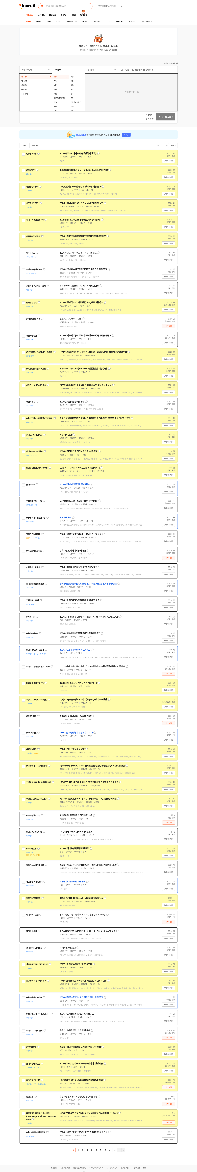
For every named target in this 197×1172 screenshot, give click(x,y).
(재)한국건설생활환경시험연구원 (39, 418)
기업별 (48, 21)
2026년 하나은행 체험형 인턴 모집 (74, 848)
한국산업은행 (31, 302)
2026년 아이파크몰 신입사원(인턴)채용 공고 (79, 451)
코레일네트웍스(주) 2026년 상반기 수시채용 (79, 501)
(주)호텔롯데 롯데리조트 (36, 368)
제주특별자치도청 (33, 236)
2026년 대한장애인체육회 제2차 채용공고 (77, 567)
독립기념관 (30, 401)
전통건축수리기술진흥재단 (36, 286)
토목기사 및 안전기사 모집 (71, 319)
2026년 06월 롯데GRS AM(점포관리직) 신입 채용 (81, 1063)
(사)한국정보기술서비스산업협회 (39, 352)
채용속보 (85, 21)
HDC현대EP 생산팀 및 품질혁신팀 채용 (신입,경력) (81, 1080)
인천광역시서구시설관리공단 (37, 1014)
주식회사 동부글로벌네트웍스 (38, 666)
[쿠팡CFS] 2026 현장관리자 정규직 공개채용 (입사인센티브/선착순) (89, 1113)
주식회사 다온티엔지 (34, 1030)
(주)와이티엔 (31, 732)
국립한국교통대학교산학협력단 (38, 782)
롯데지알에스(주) (33, 1063)
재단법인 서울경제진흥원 (36, 385)
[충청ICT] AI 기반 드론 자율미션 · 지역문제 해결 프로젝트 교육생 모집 (89, 782)
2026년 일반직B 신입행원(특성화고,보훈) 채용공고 (81, 302)
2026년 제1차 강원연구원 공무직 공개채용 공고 (80, 633)
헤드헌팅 (97, 21)
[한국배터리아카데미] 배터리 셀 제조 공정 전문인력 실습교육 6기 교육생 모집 (92, 765)
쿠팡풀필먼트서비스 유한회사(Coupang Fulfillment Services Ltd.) (41, 1116)
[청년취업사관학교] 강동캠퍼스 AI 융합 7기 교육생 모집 (83, 980)
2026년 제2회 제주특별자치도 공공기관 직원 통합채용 (83, 236)
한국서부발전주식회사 (35, 650)
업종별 (58, 21)
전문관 (107, 21)
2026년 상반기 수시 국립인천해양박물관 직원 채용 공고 (83, 269)
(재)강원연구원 (32, 633)
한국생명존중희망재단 (35, 583)
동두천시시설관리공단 (35, 865)
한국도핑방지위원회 (34, 435)
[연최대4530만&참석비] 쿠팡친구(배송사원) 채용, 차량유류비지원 (88, 798)
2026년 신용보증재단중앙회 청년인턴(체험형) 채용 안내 (83, 1132)
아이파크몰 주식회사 (34, 451)
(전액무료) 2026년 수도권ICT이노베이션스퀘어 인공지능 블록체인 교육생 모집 (93, 352)
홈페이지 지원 (168, 161)
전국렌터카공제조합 (34, 947)
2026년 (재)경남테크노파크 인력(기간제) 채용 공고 (81, 997)
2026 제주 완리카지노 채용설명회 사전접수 (78, 153)
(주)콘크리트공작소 (34, 550)
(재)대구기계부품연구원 (35, 517)
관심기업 (35, 145)
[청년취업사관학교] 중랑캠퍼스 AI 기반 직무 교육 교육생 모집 (85, 385)
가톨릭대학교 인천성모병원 (37, 964)
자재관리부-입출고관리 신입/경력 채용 (76, 815)
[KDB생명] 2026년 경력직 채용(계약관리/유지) (80, 219)
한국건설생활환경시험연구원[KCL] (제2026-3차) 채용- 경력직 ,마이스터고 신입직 (95, 418)
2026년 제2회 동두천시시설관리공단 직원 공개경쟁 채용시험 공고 (88, 865)
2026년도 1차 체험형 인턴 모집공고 (75, 649)
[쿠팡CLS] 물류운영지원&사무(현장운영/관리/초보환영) (83, 699)
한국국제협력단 (32, 203)
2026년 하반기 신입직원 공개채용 (74, 484)
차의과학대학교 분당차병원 (37, 468)
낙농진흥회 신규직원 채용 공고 (72, 881)
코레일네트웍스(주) (34, 501)
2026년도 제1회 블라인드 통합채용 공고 (77, 1013)
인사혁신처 (30, 617)
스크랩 (24, 145)
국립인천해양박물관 (34, 269)
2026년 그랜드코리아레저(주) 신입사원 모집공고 (80, 534)
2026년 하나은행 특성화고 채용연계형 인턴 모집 (80, 1047)
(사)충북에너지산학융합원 (36, 765)
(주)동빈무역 (31, 716)
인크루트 (29, 1096)
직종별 (38, 21)
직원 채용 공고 (66, 434)
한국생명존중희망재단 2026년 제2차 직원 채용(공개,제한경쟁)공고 (88, 583)
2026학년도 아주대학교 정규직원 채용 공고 (78, 252)
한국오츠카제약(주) (34, 832)
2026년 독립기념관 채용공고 (72, 401)
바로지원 (168, 326)
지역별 (28, 21)
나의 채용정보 (145, 21)
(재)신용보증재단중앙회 (35, 1132)
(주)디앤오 (30, 170)
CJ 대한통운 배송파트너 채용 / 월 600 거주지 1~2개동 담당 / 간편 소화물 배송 (92, 666)
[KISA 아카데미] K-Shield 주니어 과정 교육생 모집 (81, 898)
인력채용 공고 (65, 517)
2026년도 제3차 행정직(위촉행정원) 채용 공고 (79, 600)
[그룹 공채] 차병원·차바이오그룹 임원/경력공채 (80, 467)
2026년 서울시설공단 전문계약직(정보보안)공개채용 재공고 (85, 335)
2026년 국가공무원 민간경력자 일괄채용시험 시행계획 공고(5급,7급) (89, 616)
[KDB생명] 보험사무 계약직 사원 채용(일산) (78, 683)
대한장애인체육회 (33, 567)
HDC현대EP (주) (33, 1080)
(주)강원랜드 (31, 749)
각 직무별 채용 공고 (68, 947)
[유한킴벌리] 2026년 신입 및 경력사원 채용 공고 (80, 186)
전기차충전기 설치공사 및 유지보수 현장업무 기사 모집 (83, 914)
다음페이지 (119, 1150)
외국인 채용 (119, 21)
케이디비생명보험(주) (35, 219)
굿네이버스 (30, 484)
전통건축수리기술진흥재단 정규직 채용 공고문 (79, 285)
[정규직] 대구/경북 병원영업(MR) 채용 (76, 831)
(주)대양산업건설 (33, 319)
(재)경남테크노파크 (34, 997)
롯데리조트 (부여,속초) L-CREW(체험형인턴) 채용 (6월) (83, 368)
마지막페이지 (123, 1150)
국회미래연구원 (32, 600)
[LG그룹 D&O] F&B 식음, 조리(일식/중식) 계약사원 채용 (84, 170)
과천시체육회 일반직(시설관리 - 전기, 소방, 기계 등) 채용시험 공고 (87, 931)
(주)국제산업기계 (33, 815)
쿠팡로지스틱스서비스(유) (36, 699)
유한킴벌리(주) (32, 186)
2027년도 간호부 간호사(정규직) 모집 (76, 964)
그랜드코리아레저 (33, 534)
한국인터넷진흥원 (33, 898)
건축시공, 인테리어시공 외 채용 (73, 550)
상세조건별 (70, 21)
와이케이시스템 (32, 914)
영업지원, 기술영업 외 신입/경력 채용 (75, 716)
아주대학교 (30, 253)
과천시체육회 (31, 931)
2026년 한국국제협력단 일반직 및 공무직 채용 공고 (81, 203)
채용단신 (132, 21)
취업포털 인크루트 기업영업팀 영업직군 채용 (78, 1096)
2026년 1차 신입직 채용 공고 (72, 749)
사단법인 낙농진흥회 (34, 881)
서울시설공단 (31, 335)
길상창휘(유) (31, 153)
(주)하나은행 (31, 848)
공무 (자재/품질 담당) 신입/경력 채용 (75, 1030)
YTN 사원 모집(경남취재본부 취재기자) (76, 732)
